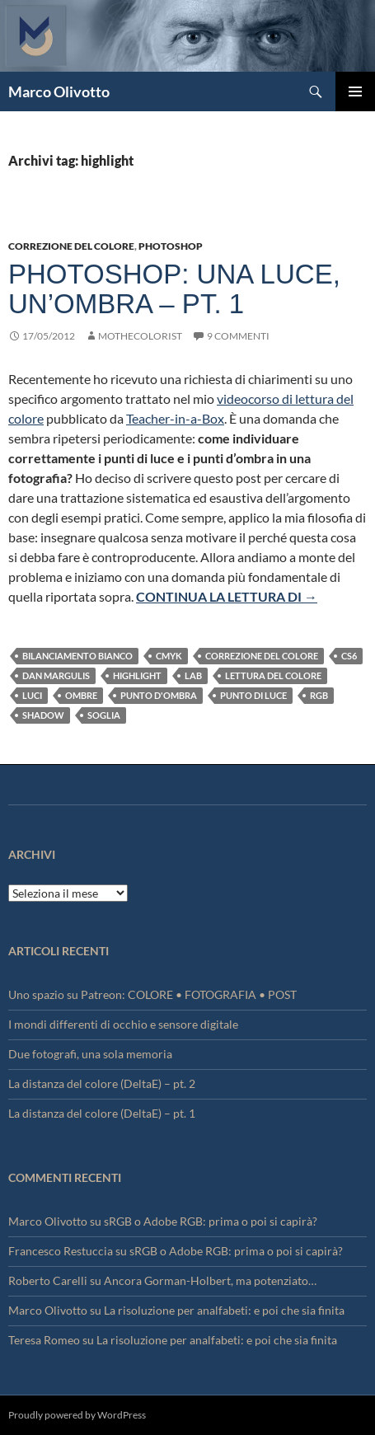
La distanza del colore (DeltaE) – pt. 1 (101, 1113)
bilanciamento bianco (77, 655)
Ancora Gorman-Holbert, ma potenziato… (210, 1280)
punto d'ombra (158, 695)
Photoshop (170, 246)
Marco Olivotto (59, 91)
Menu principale (355, 91)
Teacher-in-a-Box (175, 418)
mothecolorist (140, 336)
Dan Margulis (56, 675)
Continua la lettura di (226, 596)
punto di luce (253, 695)
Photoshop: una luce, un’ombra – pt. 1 (174, 289)
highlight (137, 675)
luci (32, 695)
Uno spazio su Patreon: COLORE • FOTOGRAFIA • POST (152, 994)
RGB (319, 695)
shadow (43, 715)
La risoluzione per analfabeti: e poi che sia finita (224, 1310)
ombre (81, 695)
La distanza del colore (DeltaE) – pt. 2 (101, 1083)
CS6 (349, 655)
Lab (193, 675)
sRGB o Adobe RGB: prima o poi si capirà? (210, 1221)
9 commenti (238, 336)
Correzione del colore (71, 246)
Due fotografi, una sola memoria (90, 1054)
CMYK (169, 655)
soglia (103, 715)
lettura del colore (273, 675)
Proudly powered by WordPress (77, 1415)
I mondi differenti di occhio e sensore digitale (123, 1024)
